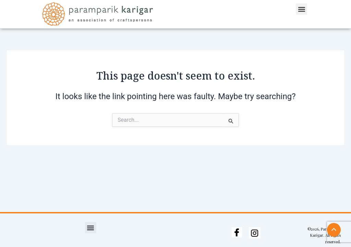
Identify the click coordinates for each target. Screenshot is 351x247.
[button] (301, 9)
